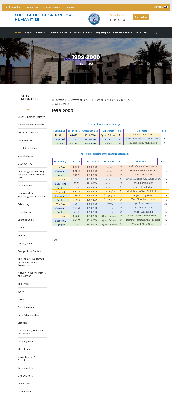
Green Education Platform (31, 116)
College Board (33, 7)
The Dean (70, 7)
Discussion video (26, 140)
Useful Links (141, 32)
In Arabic (59, 99)
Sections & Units (82, 32)
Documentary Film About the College (31, 332)
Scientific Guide (26, 219)
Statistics (22, 322)
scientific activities (27, 148)
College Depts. (102, 32)
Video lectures (25, 155)
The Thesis (24, 283)
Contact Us (141, 17)
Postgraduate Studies (29, 251)
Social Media (24, 211)
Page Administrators (29, 314)
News (90, 64)
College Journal (25, 341)
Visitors (64, 103)
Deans (21, 299)
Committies (24, 383)
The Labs (23, 235)
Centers (40, 32)
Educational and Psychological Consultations (32, 195)
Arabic (161, 7)
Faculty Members (13, 7)
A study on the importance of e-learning (32, 274)
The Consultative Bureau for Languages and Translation (31, 261)
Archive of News (80, 99)
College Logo (25, 391)
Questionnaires (26, 307)
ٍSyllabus (22, 291)
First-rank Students (60, 32)
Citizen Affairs (25, 163)
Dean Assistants (52, 7)
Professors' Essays (28, 132)
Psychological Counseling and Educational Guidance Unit (31, 174)
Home (18, 32)
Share (54, 239)
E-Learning (23, 204)
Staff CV (22, 227)
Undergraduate (26, 243)
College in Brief (26, 367)
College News (25, 185)
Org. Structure (25, 375)
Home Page (24, 108)
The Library (24, 349)
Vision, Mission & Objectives (26, 358)
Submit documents (122, 32)
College (27, 32)
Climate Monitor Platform (31, 124)
